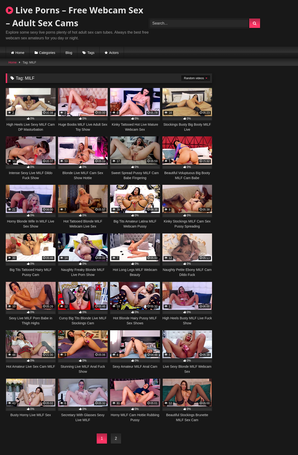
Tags (91, 53)
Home (20, 53)
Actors (114, 53)
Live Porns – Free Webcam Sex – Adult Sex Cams (74, 16)
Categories (47, 53)
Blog (68, 53)
